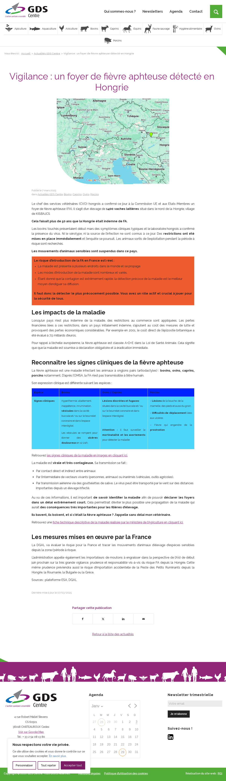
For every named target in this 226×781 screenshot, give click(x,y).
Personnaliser (24, 765)
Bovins (67, 194)
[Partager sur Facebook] (82, 619)
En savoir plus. (58, 755)
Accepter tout (73, 765)
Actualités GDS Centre (50, 194)
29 (122, 752)
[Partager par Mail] (143, 619)
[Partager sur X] (103, 619)
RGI (220, 773)
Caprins (77, 194)
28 (101, 722)
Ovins (86, 194)
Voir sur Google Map (31, 731)
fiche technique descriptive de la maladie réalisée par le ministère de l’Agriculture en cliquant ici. (118, 522)
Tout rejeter (48, 765)
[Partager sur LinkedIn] (123, 619)
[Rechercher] (216, 11)
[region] (49, 755)
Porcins (94, 194)
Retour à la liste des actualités (113, 634)
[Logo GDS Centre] (26, 11)
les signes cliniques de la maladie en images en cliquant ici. (87, 455)
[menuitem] (120, 11)
